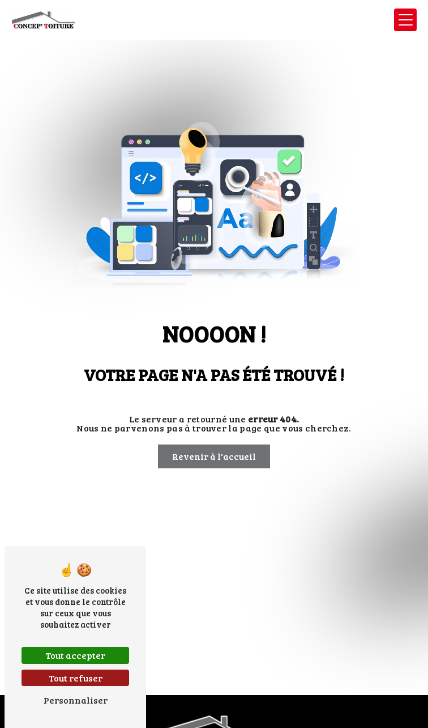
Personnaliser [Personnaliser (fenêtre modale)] (76, 700)
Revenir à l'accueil (214, 456)
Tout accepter (75, 655)
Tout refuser (75, 678)
